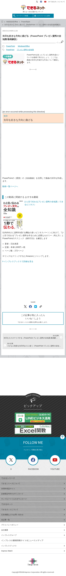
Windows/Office (12, 22)
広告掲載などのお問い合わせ (33, 515)
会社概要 (33, 530)
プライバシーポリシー (33, 525)
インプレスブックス (33, 546)
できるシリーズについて (33, 483)
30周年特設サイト (33, 489)
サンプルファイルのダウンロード (33, 499)
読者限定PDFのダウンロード (33, 494)
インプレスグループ (33, 535)
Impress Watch (33, 551)
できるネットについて (57, 2)
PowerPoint (25, 22)
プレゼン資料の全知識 (25, 50)
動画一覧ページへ (10, 186)
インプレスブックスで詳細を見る (18, 261)
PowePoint (10, 50)
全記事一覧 (33, 520)
